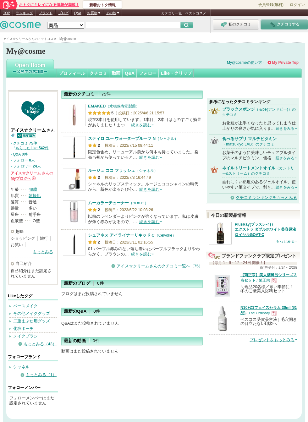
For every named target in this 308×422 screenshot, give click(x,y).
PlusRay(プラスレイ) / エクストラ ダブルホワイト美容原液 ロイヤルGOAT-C (265, 229)
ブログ (63, 13)
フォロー (148, 73)
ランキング (24, 13)
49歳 (33, 189)
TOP (6, 13)
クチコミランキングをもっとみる (266, 197)
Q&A (77, 13)
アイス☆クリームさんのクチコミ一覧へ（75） (160, 266)
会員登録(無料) (270, 5)
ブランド (45, 13)
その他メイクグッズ (31, 313)
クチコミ (98, 73)
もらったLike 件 (31, 148)
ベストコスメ (195, 13)
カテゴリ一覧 (171, 13)
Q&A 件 (20, 154)
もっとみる (43, 251)
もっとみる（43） (40, 344)
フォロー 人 (24, 160)
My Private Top (285, 62)
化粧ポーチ (23, 328)
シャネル (21, 366)
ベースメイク (25, 306)
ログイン (297, 5)
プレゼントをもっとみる (272, 339)
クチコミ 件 (25, 143)
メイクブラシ (25, 336)
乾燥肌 (35, 195)
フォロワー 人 (27, 166)
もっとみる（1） (41, 374)
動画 (116, 73)
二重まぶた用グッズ (31, 321)
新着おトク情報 (102, 5)
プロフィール (72, 73)
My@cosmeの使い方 (244, 62)
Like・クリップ (176, 73)
